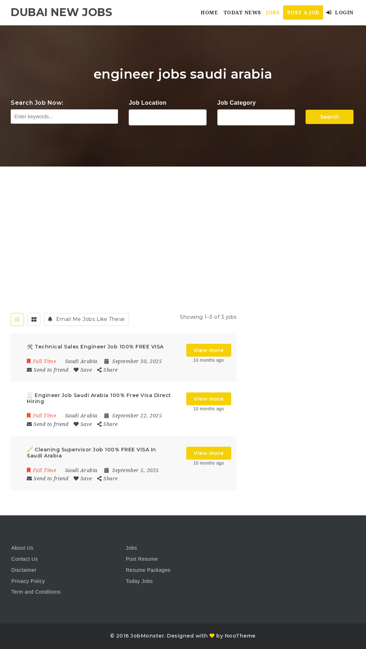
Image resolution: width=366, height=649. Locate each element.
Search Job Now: (37, 102)
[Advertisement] (183, 220)
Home (209, 12)
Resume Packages (148, 570)
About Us (22, 548)
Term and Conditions (36, 592)
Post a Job (303, 12)
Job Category (236, 103)
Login (339, 12)
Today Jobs (139, 581)
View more (209, 350)
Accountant (256, 116)
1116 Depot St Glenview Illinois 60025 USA (167, 116)
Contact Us (24, 559)
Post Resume (142, 559)
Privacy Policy (28, 581)
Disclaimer (23, 570)
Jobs (273, 12)
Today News (242, 12)
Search (329, 117)
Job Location (148, 103)
